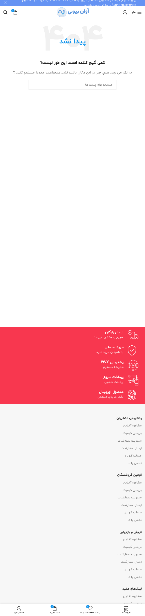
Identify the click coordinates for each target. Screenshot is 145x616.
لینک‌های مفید (132, 589)
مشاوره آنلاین (132, 426)
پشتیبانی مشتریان (129, 418)
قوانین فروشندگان (129, 475)
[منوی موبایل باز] (136, 12)
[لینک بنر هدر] (79, 3)
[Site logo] (72, 12)
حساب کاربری (133, 456)
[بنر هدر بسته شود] (5, 3)
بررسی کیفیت (132, 433)
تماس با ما (135, 463)
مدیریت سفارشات (130, 441)
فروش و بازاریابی (131, 532)
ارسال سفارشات (131, 448)
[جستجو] (5, 12)
